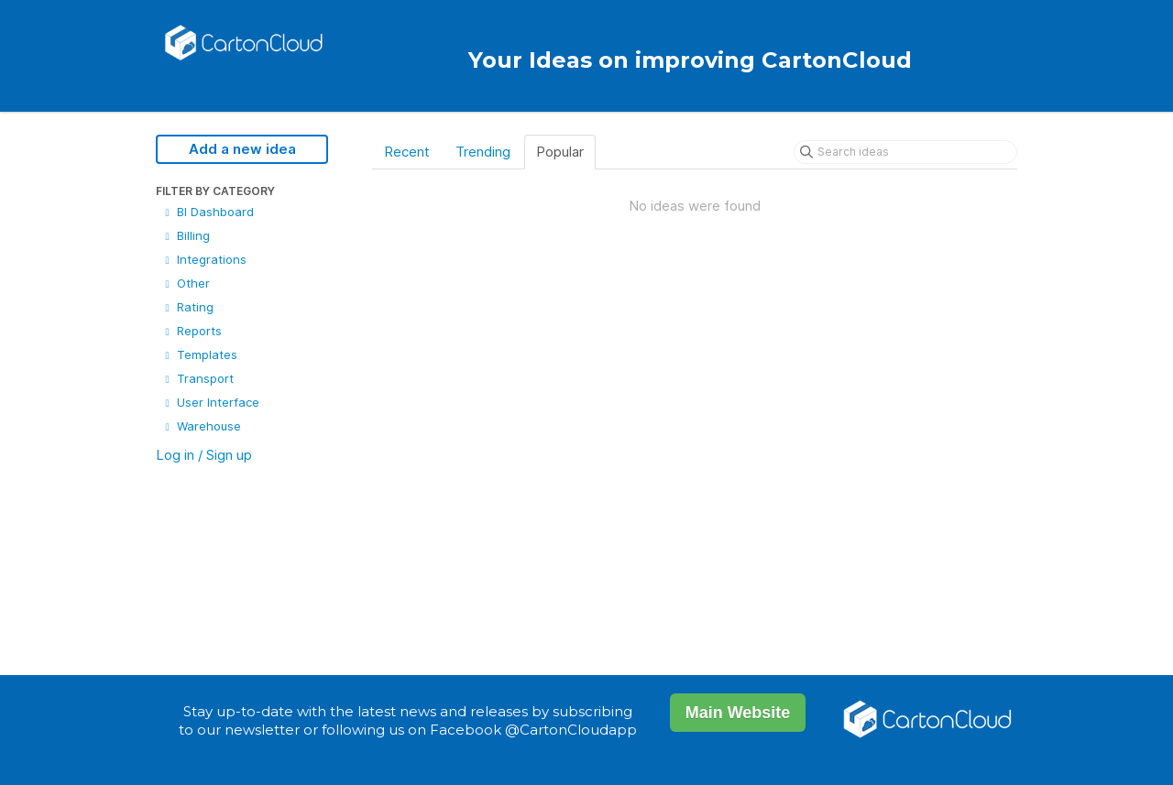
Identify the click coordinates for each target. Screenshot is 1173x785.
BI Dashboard (207, 211)
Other (185, 283)
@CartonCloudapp (571, 729)
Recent (407, 151)
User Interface (210, 402)
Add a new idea (242, 149)
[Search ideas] (905, 152)
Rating (187, 307)
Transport (197, 378)
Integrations (204, 259)
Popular (560, 151)
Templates (199, 354)
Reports (191, 330)
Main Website (738, 712)
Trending (482, 151)
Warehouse (201, 426)
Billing (185, 235)
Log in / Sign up (204, 454)
